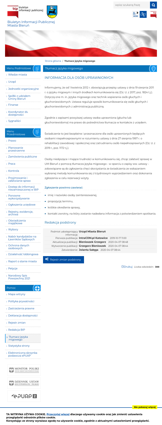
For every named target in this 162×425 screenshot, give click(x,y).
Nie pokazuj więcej (145, 407)
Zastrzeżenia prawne (21, 308)
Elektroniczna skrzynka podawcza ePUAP (22, 354)
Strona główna (53, 61)
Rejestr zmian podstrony (65, 259)
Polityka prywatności (21, 301)
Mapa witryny (16, 294)
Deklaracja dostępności (23, 315)
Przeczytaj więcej (58, 414)
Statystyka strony (19, 345)
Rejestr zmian (17, 322)
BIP (153, 14)
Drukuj (128, 266)
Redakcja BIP (16, 329)
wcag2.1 (135, 14)
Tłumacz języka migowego (18, 338)
